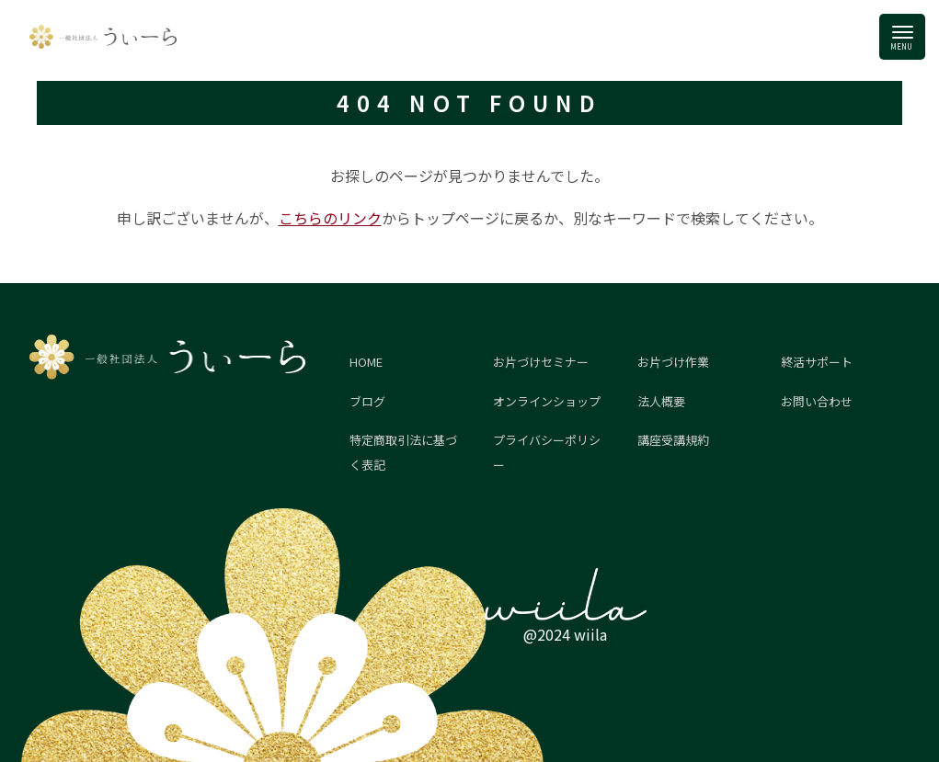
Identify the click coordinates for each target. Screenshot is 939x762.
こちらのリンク (330, 218)
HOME (366, 361)
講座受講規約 (673, 440)
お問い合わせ (817, 401)
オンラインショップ (547, 401)
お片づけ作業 (673, 361)
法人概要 (661, 401)
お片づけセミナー (541, 361)
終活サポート (817, 361)
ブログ (367, 401)
